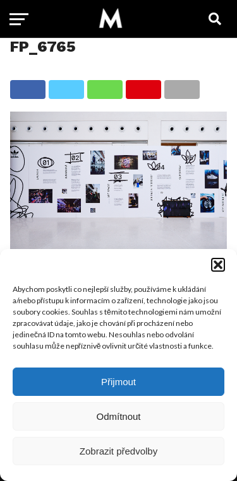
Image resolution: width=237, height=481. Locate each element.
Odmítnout (118, 416)
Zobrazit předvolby (118, 451)
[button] (218, 264)
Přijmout (118, 381)
